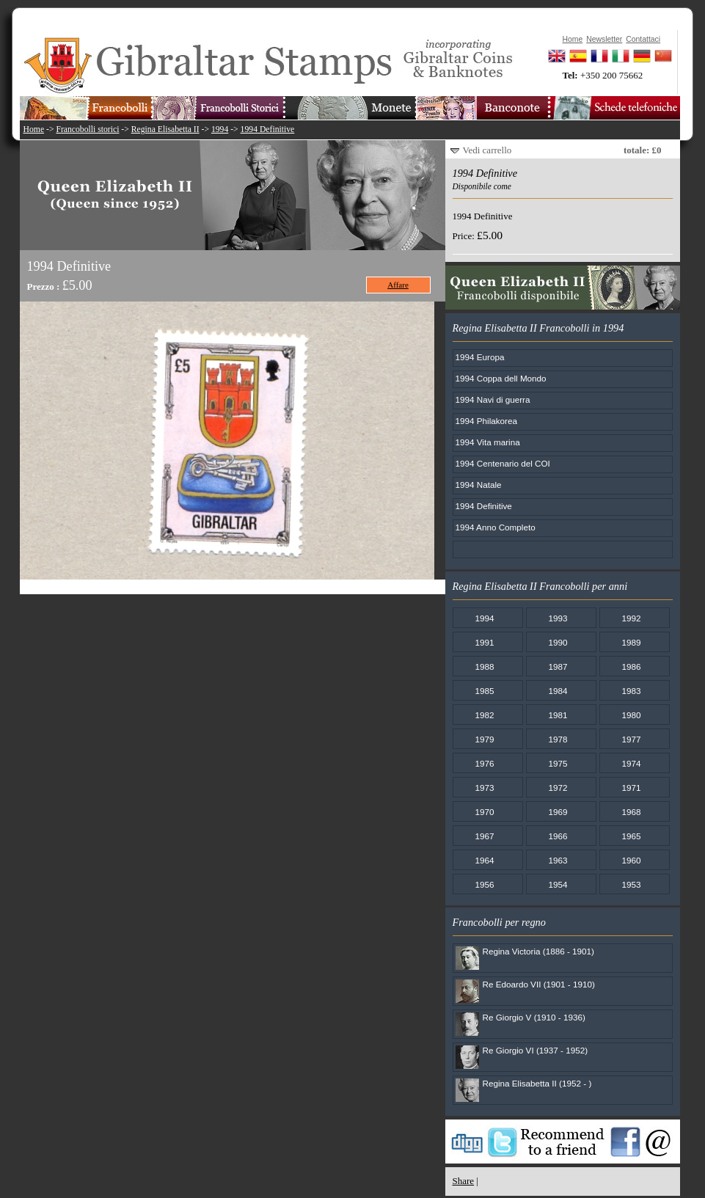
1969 (557, 812)
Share (464, 1180)
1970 (484, 812)
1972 (557, 787)
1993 (557, 618)
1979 (484, 739)
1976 (484, 763)
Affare (398, 284)
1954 (557, 884)
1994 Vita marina (488, 442)
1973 (484, 787)
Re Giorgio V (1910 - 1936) (534, 1017)
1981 (557, 715)
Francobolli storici (87, 129)
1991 (484, 642)
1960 (630, 860)
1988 (484, 666)
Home (34, 129)
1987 (557, 666)
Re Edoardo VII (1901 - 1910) (539, 984)
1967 (484, 836)
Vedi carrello (487, 150)
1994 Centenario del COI (503, 463)
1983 (630, 690)
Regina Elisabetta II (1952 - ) (537, 1083)
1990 (557, 642)
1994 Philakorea (486, 420)
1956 (484, 884)
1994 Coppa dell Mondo (501, 378)
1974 (630, 763)
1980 (630, 715)
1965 (630, 836)
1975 (557, 763)
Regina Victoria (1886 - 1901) (538, 951)
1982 (484, 715)
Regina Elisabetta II (165, 129)
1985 (484, 690)
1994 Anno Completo (496, 527)
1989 (630, 642)
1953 (630, 884)
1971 (630, 787)
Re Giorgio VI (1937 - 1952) (535, 1050)
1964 (484, 860)
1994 (219, 129)
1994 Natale (479, 484)
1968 (630, 812)
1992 (630, 618)
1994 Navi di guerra (493, 399)
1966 (557, 836)
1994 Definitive (268, 129)
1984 (557, 690)
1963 (557, 860)
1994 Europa (480, 357)
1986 (630, 666)
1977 (630, 739)
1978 (557, 739)
